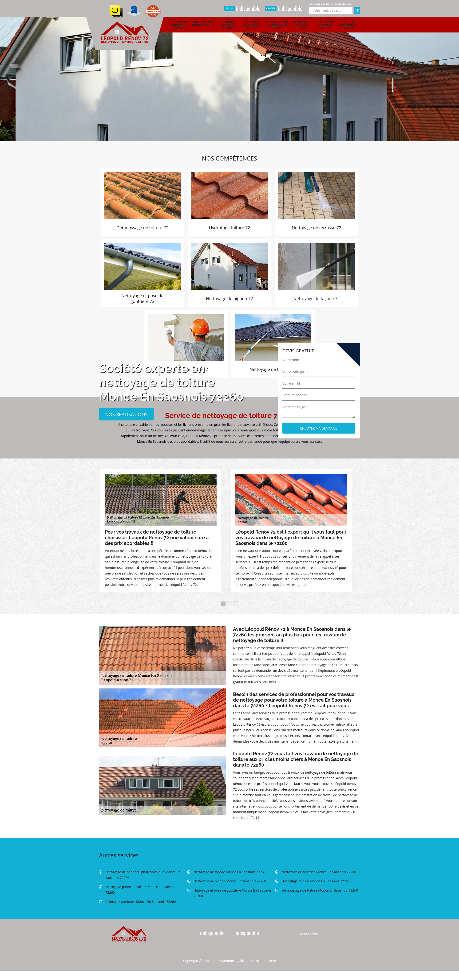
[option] (229, 70)
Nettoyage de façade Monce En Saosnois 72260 (230, 872)
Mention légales (233, 960)
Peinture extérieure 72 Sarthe (348, 24)
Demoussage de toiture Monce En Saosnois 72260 (319, 890)
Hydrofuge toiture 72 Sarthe (227, 24)
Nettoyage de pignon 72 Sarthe (302, 24)
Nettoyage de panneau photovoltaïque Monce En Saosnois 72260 (142, 875)
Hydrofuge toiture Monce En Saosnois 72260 (315, 881)
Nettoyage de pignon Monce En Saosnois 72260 (230, 881)
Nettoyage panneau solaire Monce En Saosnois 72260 (141, 890)
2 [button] (229, 603)
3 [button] (235, 603)
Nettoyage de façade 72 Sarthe (325, 24)
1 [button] (223, 603)
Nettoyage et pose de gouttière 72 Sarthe (277, 24)
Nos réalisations (126, 414)
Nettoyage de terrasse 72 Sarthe (251, 24)
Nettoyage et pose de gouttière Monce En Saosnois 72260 (232, 893)
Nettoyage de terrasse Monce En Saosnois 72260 (318, 872)
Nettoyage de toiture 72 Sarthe (178, 24)
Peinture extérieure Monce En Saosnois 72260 (140, 901)
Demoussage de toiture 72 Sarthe (203, 23)
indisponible (242, 8)
